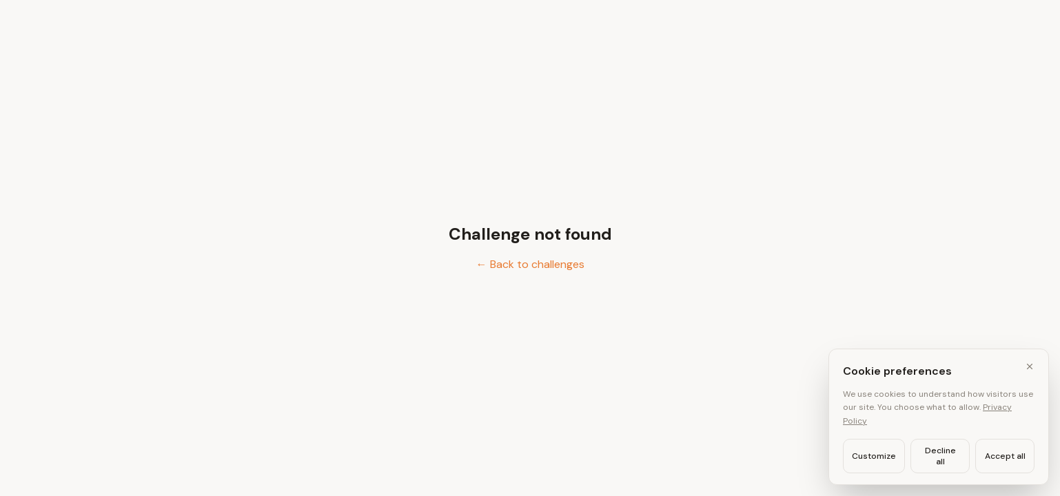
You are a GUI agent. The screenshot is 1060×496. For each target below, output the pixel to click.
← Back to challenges (530, 264)
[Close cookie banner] (1029, 366)
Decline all (940, 456)
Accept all (1005, 456)
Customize (874, 456)
